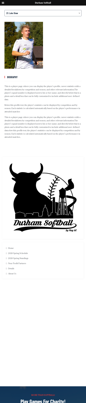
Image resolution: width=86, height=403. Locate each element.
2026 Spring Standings (18, 258)
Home (11, 248)
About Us (12, 273)
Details (11, 268)
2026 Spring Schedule (18, 253)
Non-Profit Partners (17, 263)
